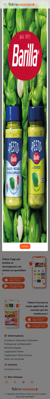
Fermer (25, 246)
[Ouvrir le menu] (4, 4)
